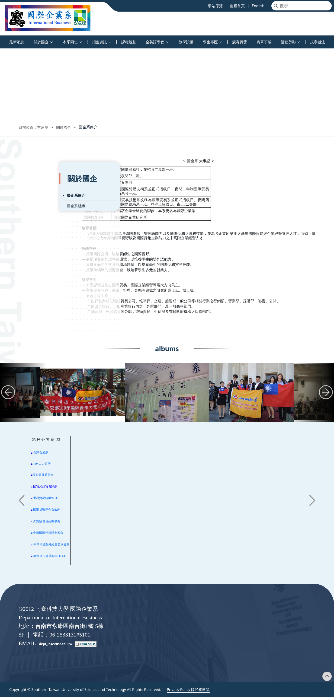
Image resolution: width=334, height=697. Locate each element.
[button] (8, 392)
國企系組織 (35, 194)
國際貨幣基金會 (43, 509)
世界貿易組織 (42, 498)
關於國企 (63, 127)
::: (1, 39)
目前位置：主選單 (33, 127)
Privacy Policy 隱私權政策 (188, 689)
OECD (62, 556)
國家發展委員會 (43, 475)
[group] (82, 392)
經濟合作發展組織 (45, 556)
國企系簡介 (88, 127)
